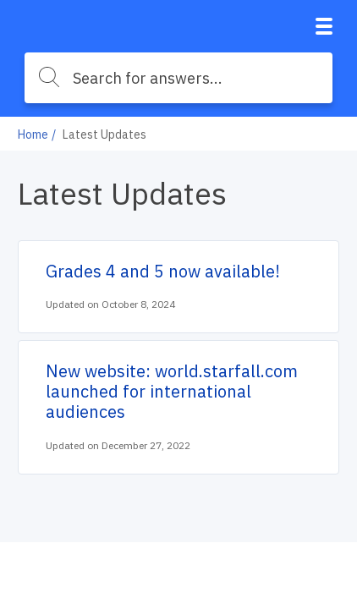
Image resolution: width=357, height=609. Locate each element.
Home (33, 134)
